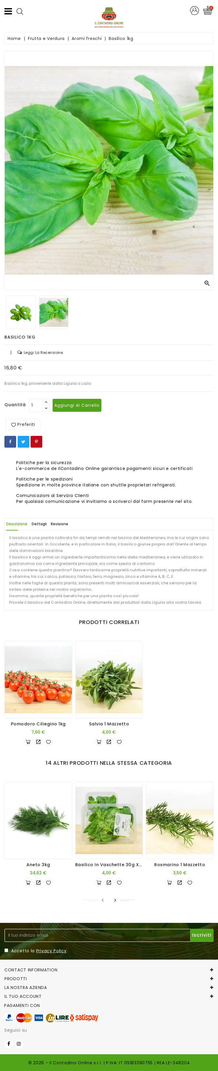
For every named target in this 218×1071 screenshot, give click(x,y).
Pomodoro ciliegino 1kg (38, 724)
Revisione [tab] (59, 523)
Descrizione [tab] (16, 523)
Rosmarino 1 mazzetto (179, 865)
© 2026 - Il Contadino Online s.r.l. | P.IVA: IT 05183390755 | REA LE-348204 (109, 1063)
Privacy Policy (51, 951)
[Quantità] (36, 405)
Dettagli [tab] (39, 523)
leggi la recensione (40, 352)
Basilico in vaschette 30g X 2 (109, 865)
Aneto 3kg (38, 865)
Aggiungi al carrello (77, 405)
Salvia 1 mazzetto (109, 724)
